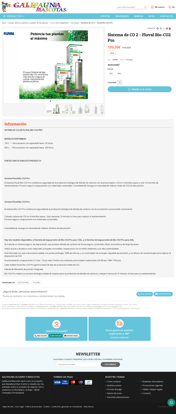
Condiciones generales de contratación (66, 406)
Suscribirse (110, 364)
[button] (50, 100)
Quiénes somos (114, 385)
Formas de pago (114, 389)
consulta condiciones (120, 337)
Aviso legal (19, 406)
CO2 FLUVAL (97, 306)
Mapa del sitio (8, 406)
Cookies (46, 406)
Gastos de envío (114, 393)
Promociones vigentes (153, 385)
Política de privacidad (33, 406)
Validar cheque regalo (152, 389)
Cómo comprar (114, 381)
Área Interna (89, 406)
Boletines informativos (153, 381)
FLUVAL (115, 306)
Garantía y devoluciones (118, 397)
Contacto (147, 393)
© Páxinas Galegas (166, 407)
